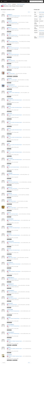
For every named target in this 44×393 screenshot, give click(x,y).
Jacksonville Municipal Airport (13, 47)
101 (9, 275)
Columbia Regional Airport (13, 41)
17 (9, 239)
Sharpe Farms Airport (20, 4)
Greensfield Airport (11, 60)
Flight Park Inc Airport (12, 257)
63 (9, 191)
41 (9, 210)
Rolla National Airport (12, 201)
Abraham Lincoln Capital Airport (14, 92)
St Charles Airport (11, 73)
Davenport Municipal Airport (13, 182)
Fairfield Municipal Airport (12, 22)
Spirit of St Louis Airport (12, 79)
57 (9, 360)
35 (9, 126)
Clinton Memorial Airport (12, 278)
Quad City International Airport (13, 167)
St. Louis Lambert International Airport (15, 107)
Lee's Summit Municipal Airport (13, 318)
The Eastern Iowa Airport (12, 188)
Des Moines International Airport (14, 220)
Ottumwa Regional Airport (13, 28)
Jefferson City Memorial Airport (13, 67)
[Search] (42, 1)
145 (9, 322)
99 (9, 337)
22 (9, 111)
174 (9, 76)
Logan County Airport (12, 207)
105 (9, 89)
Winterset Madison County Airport (14, 271)
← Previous (3, 362)
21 (9, 156)
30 (9, 57)
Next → (29, 362)
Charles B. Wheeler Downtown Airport (15, 341)
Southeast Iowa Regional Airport (14, 15)
